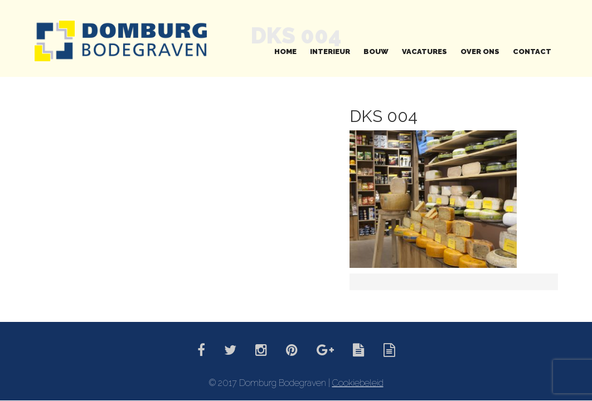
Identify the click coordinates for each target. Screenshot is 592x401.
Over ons (479, 51)
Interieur (330, 51)
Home (285, 51)
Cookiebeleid (358, 383)
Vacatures (424, 51)
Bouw (376, 51)
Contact (532, 51)
